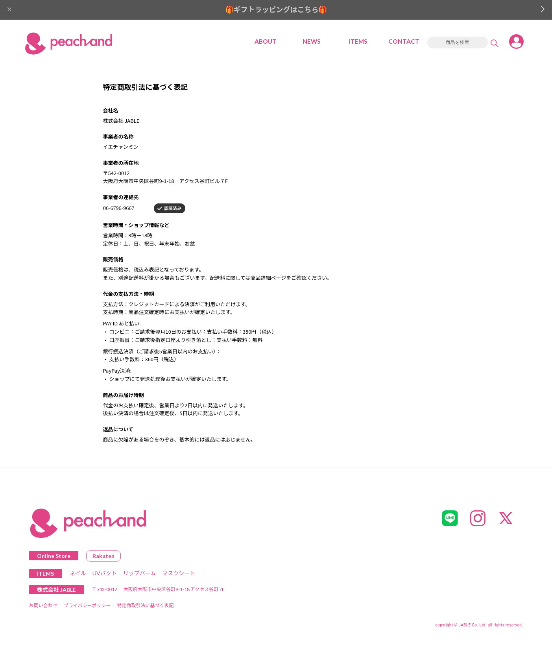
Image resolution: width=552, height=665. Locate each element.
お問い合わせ (43, 607)
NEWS (311, 42)
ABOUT (266, 42)
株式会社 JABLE (56, 591)
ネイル (78, 574)
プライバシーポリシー (87, 607)
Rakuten (103, 557)
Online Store (53, 557)
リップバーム (139, 574)
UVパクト (104, 574)
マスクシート (178, 574)
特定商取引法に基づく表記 (145, 607)
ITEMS (358, 42)
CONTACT (404, 42)
